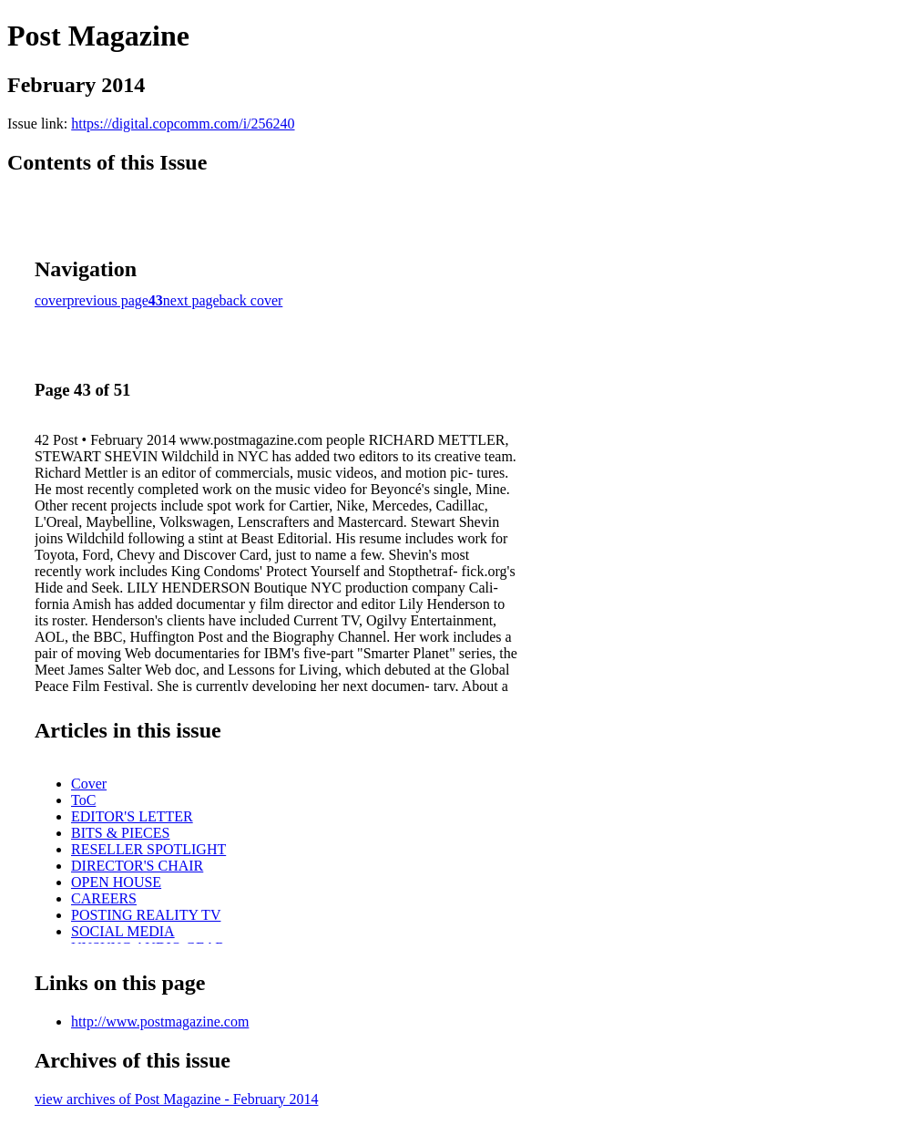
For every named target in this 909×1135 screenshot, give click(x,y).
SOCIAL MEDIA (123, 931)
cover (51, 300)
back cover (251, 300)
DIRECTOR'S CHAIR (137, 865)
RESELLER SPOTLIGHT (148, 849)
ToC (83, 800)
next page (191, 300)
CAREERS (104, 898)
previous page (107, 300)
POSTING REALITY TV (145, 915)
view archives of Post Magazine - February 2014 (176, 1099)
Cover (89, 783)
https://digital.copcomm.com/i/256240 (182, 123)
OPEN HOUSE (116, 882)
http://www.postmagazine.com (160, 1021)
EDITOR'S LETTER (132, 816)
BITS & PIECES (120, 833)
